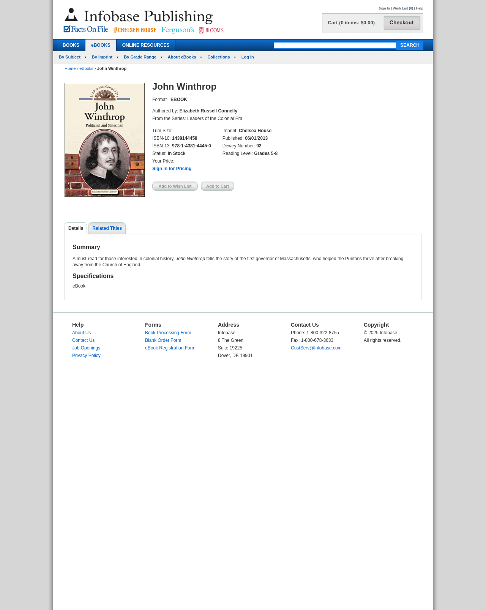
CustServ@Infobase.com (316, 348)
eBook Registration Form (170, 348)
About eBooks (182, 57)
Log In (247, 57)
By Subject (69, 57)
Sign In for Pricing (171, 168)
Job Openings (86, 348)
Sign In (384, 8)
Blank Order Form (163, 340)
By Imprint (102, 57)
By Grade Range (140, 57)
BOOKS (71, 45)
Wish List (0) (403, 8)
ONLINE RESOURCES (146, 45)
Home (70, 68)
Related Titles (107, 228)
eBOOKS (100, 45)
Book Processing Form (168, 332)
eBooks (86, 68)
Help (419, 8)
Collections (218, 57)
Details (75, 228)
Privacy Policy (86, 355)
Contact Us (83, 340)
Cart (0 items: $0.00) (351, 22)
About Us (81, 332)
